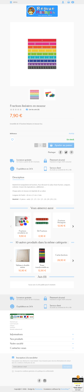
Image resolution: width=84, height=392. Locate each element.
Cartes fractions (61, 255)
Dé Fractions (42, 231)
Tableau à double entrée (22, 266)
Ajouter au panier (60, 145)
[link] (60, 152)
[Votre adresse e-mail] (37, 367)
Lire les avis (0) (33, 109)
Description (18, 177)
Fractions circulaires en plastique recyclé (22, 233)
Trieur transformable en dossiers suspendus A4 (42, 268)
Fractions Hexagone (61, 222)
